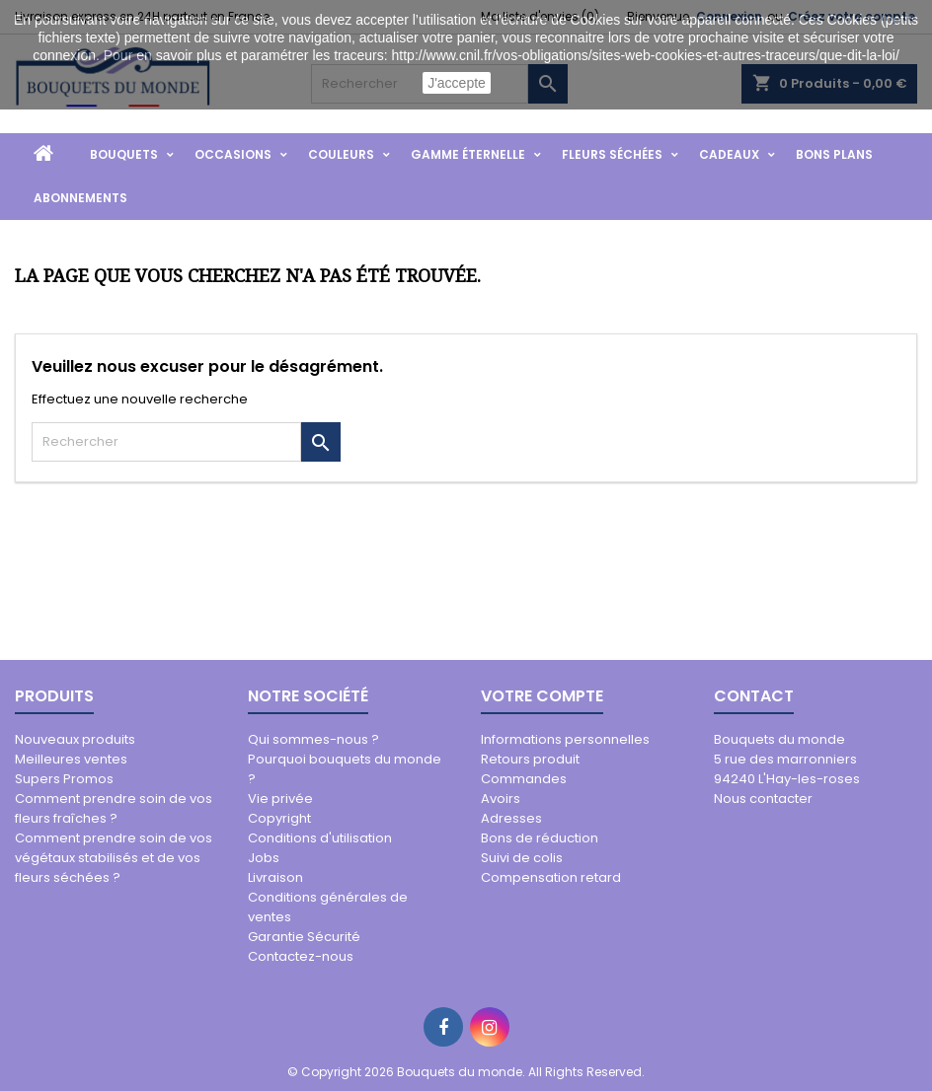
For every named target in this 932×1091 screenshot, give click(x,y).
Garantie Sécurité (304, 936)
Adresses (511, 818)
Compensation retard (551, 877)
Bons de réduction (539, 838)
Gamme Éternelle (468, 154)
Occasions (233, 154)
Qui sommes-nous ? (313, 739)
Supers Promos (64, 778)
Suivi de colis (522, 857)
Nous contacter (763, 798)
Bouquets (124, 154)
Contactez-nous (300, 956)
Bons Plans (834, 154)
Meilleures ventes (71, 759)
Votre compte (542, 696)
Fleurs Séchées (612, 154)
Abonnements (80, 197)
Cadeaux (729, 154)
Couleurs (341, 154)
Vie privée (280, 798)
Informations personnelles (565, 739)
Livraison (275, 877)
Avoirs (500, 798)
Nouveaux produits (75, 739)
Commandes (524, 778)
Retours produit (530, 759)
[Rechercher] (166, 442)
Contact (754, 696)
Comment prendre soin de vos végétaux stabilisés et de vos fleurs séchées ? (113, 858)
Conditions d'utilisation (320, 838)
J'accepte (456, 83)
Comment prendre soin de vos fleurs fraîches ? (113, 808)
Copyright (279, 818)
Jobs (263, 857)
